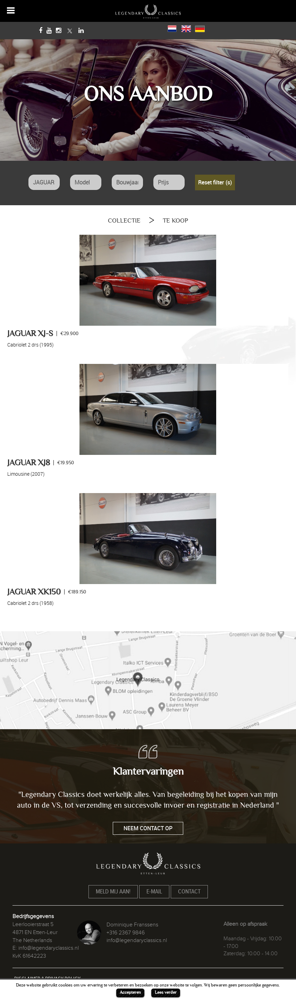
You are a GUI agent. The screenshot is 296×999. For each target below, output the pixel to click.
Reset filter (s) (215, 182)
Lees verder (166, 992)
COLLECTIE (124, 220)
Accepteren (130, 992)
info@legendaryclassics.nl (48, 947)
